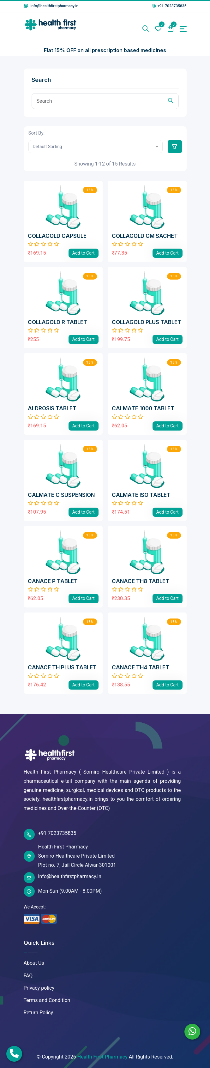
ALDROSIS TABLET (52, 408)
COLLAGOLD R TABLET (57, 322)
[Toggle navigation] (183, 29)
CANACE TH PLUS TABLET (62, 667)
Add (83, 253)
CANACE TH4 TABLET (140, 667)
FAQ (28, 976)
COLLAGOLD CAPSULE (57, 236)
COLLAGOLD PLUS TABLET (146, 322)
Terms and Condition (47, 1000)
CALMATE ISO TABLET (141, 495)
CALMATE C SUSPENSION (61, 495)
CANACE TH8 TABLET (140, 581)
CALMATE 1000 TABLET (143, 408)
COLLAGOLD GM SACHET (145, 236)
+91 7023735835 (50, 834)
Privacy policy (39, 988)
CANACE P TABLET (53, 581)
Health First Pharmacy (102, 1057)
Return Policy (38, 1013)
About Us (34, 963)
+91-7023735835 (169, 6)
